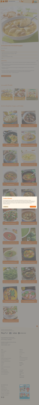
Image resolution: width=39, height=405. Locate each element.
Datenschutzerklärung (6, 203)
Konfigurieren (6, 206)
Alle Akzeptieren (32, 206)
